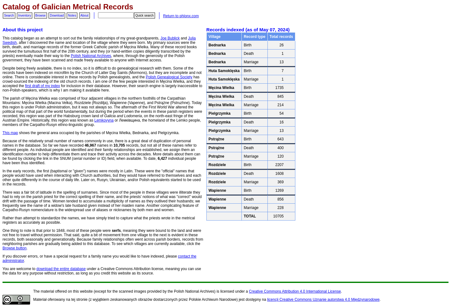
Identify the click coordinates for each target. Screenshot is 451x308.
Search (9, 15)
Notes (72, 15)
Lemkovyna (103, 120)
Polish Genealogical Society (169, 77)
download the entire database (61, 269)
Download (57, 15)
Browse (40, 15)
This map (10, 133)
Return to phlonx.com (181, 16)
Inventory (24, 15)
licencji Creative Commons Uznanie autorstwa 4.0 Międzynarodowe (323, 299)
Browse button (15, 248)
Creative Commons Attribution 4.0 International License (295, 291)
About (84, 15)
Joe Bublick (169, 38)
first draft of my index (42, 86)
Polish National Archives (91, 56)
